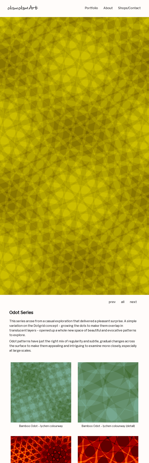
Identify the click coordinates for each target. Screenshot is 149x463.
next (133, 302)
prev (112, 302)
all (122, 302)
